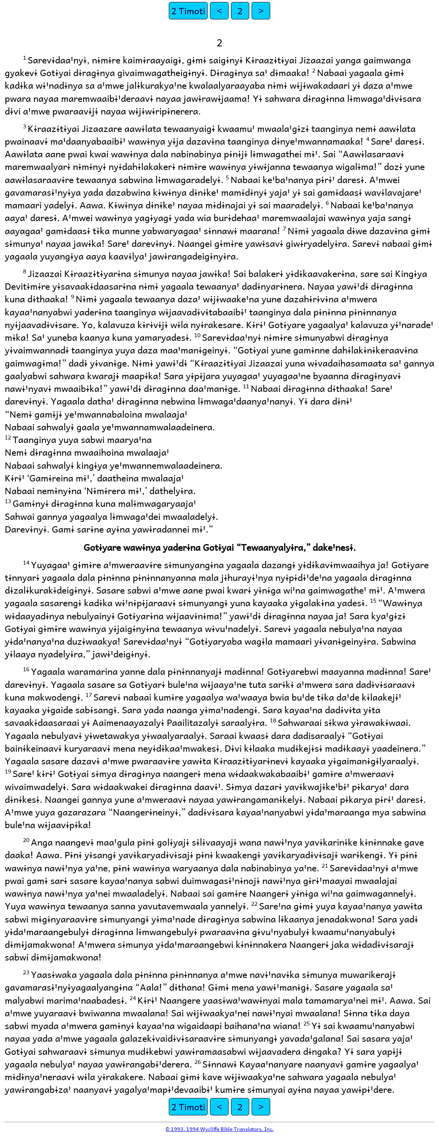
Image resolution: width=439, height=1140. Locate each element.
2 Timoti (188, 10)
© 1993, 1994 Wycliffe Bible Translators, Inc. (220, 1129)
